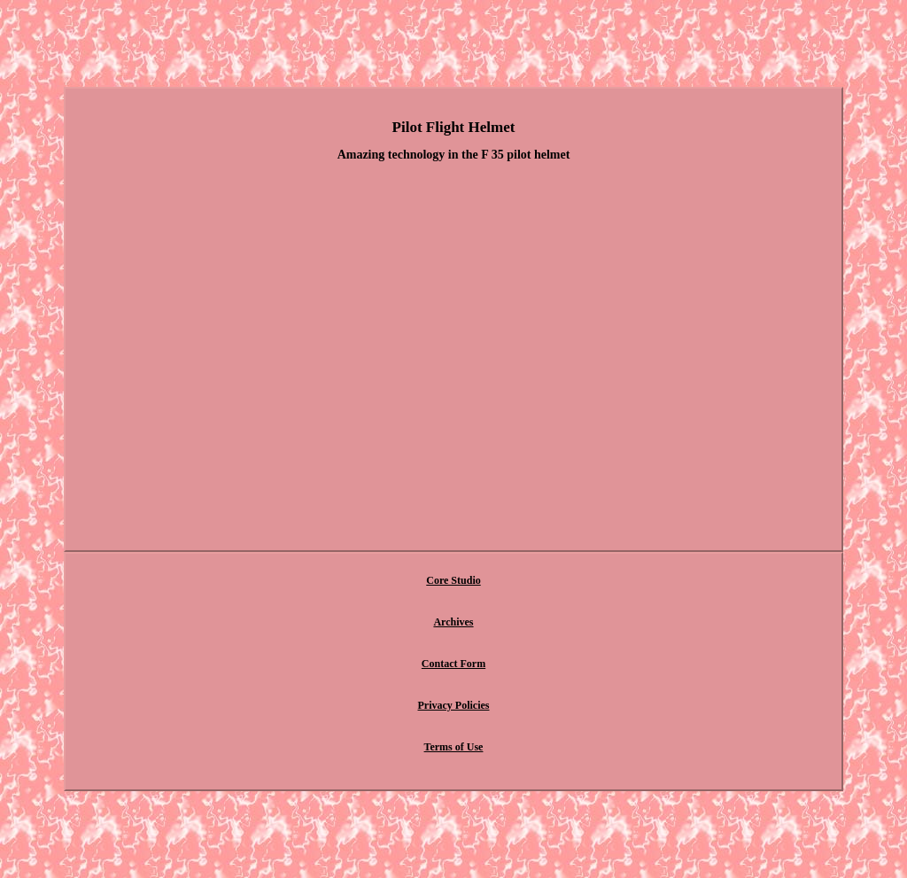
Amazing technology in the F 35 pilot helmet (453, 154)
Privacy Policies (454, 705)
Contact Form (453, 663)
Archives (453, 622)
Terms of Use (454, 747)
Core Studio (453, 580)
